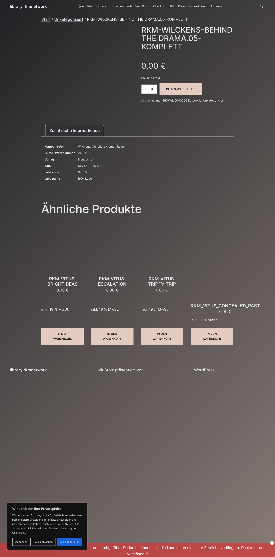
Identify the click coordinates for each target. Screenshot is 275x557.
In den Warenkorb (181, 89)
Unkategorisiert (68, 19)
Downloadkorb (121, 6)
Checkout (159, 6)
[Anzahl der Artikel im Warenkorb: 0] (261, 6)
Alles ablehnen (44, 541)
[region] (47, 526)
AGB (172, 6)
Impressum (218, 6)
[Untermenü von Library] (108, 6)
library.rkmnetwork (28, 6)
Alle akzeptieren (69, 541)
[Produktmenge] (149, 89)
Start (46, 19)
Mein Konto (142, 6)
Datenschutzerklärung (193, 6)
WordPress (204, 370)
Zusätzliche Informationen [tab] (74, 130)
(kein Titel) (86, 6)
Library (101, 6)
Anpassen (21, 541)
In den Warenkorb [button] (62, 336)
